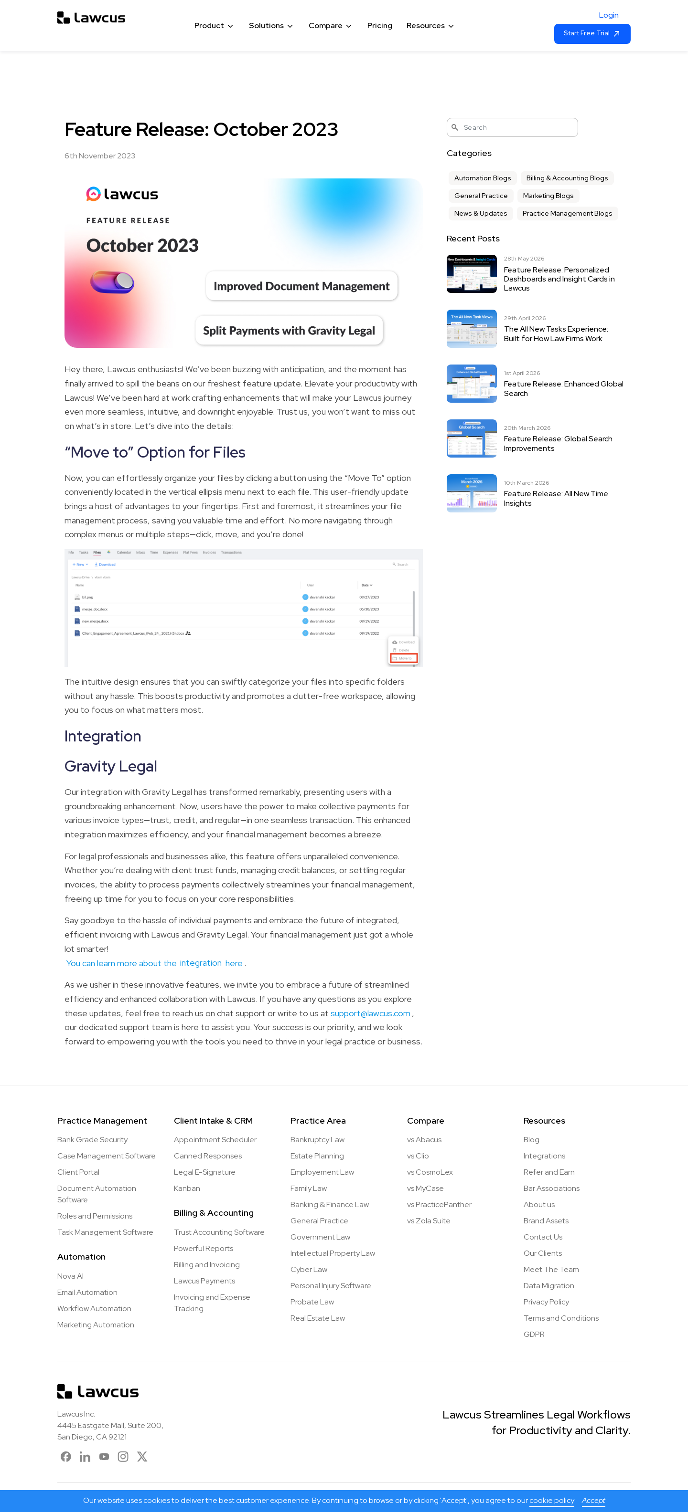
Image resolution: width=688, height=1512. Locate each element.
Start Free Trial (592, 34)
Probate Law (312, 1302)
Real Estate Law (317, 1318)
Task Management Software (105, 1232)
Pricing (379, 26)
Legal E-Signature (205, 1172)
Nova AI (70, 1276)
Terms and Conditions (561, 1318)
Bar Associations (552, 1188)
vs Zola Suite (429, 1221)
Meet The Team (551, 1269)
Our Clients (543, 1253)
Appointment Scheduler (215, 1140)
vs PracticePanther (439, 1204)
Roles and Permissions (94, 1216)
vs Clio (418, 1156)
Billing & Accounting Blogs (567, 178)
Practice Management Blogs (568, 213)
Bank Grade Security (92, 1140)
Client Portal (78, 1172)
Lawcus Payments (204, 1281)
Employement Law (322, 1172)
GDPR (534, 1334)
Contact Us (543, 1237)
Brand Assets (546, 1221)
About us (539, 1204)
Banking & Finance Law (329, 1204)
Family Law (308, 1188)
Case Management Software (106, 1156)
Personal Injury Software (330, 1286)
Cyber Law (308, 1269)
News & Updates (480, 213)
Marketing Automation (95, 1325)
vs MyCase (425, 1188)
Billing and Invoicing (207, 1265)
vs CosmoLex (430, 1172)
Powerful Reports (203, 1248)
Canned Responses (208, 1156)
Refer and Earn (549, 1172)
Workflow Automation (94, 1308)
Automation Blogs (482, 178)
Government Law (320, 1237)
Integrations (544, 1156)
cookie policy (551, 1500)
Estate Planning (317, 1156)
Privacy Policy (546, 1302)
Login (609, 15)
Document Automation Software (96, 1194)
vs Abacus (424, 1140)
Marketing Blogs (548, 195)
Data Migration (549, 1286)
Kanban (187, 1188)
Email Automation (87, 1292)
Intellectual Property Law (332, 1253)
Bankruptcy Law (317, 1140)
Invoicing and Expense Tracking (212, 1303)
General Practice (481, 195)
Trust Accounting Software (219, 1232)
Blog (531, 1140)
